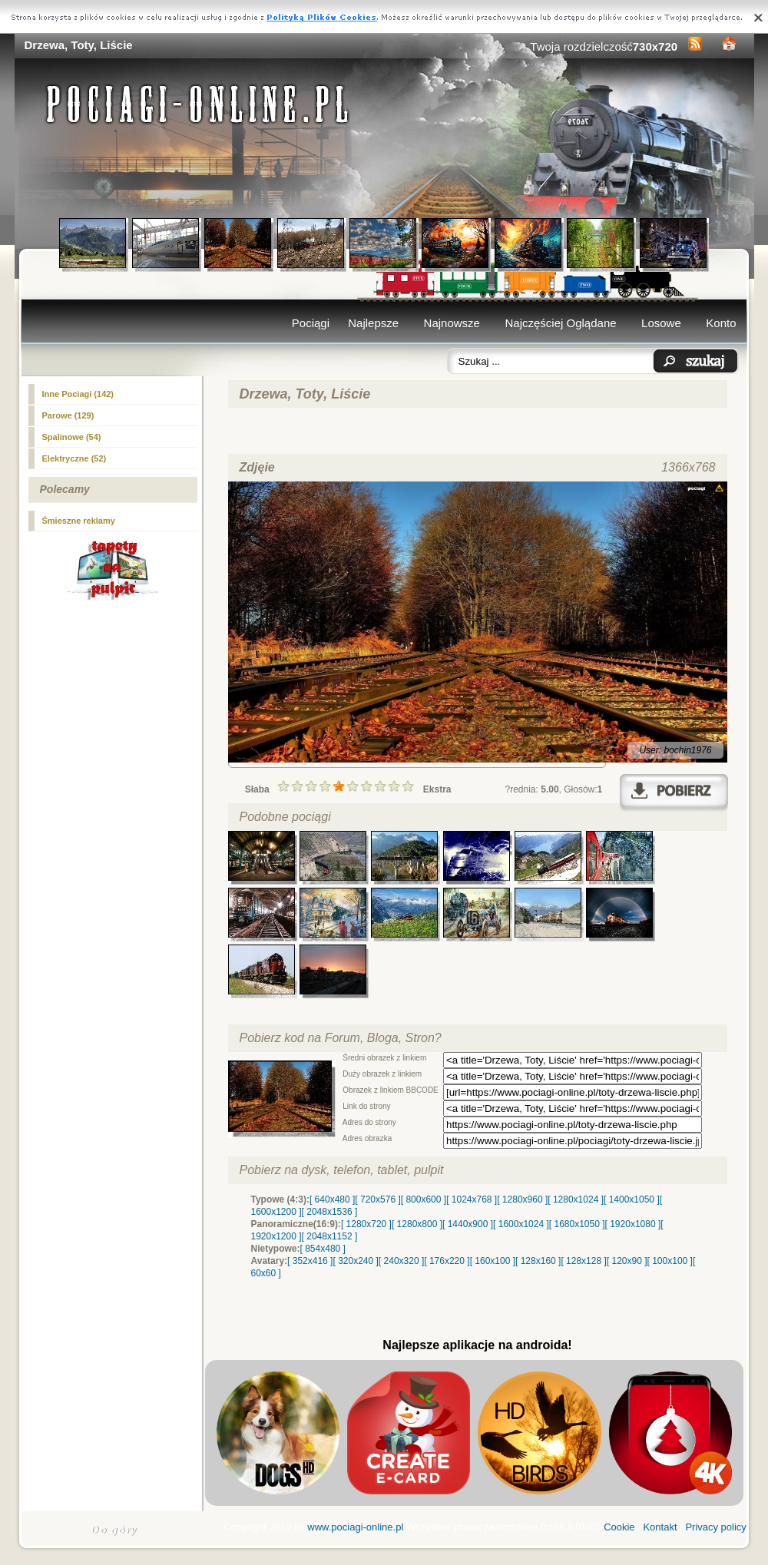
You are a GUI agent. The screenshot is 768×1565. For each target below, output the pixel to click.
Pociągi (310, 322)
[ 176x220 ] (446, 1261)
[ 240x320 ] (401, 1261)
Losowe (661, 322)
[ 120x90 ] (627, 1261)
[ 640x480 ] (332, 1199)
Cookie (619, 1527)
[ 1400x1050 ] (632, 1199)
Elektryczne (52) (74, 458)
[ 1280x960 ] (522, 1199)
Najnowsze (452, 322)
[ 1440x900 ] (467, 1224)
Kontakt (660, 1527)
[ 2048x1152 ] (330, 1236)
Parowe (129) (68, 415)
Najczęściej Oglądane (560, 322)
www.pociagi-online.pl (355, 1527)
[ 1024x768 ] (471, 1199)
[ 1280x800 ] (417, 1224)
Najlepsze (373, 322)
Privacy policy (715, 1527)
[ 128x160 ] (538, 1261)
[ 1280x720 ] (366, 1224)
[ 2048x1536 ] (330, 1211)
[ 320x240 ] (355, 1261)
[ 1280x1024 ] (576, 1199)
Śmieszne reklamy (78, 520)
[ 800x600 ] (423, 1199)
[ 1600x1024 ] (521, 1224)
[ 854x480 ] (323, 1248)
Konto (721, 322)
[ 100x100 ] (670, 1261)
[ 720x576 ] (377, 1199)
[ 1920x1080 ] (633, 1224)
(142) (78, 394)
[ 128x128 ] (583, 1261)
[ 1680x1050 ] (577, 1224)
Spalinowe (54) (71, 437)
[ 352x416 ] (310, 1261)
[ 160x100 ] (492, 1261)
